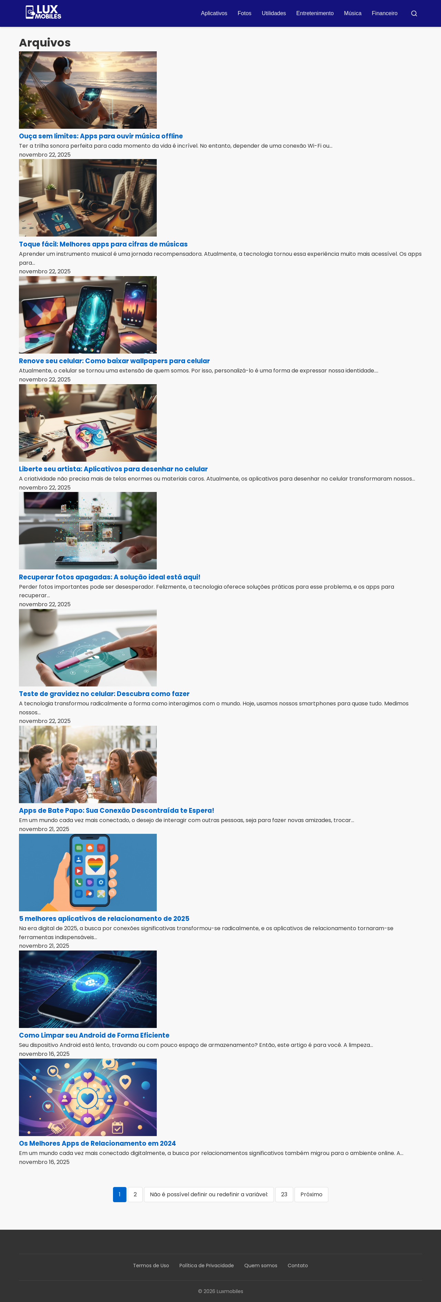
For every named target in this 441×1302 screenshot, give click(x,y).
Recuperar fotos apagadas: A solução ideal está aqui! (110, 577)
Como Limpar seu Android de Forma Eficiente (94, 1035)
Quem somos (260, 1265)
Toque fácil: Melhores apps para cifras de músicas (103, 244)
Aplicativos (214, 13)
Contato (298, 1265)
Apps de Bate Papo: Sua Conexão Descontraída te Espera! (116, 810)
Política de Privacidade (207, 1265)
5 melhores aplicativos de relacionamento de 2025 (104, 918)
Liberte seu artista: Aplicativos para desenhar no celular (113, 469)
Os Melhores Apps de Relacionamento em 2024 (97, 1143)
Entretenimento (315, 13)
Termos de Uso (151, 1265)
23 (284, 1194)
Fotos (245, 13)
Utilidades (274, 13)
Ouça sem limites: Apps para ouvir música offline (101, 136)
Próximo (311, 1194)
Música (353, 13)
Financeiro (385, 13)
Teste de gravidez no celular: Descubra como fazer (104, 694)
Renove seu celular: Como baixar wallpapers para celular (114, 361)
